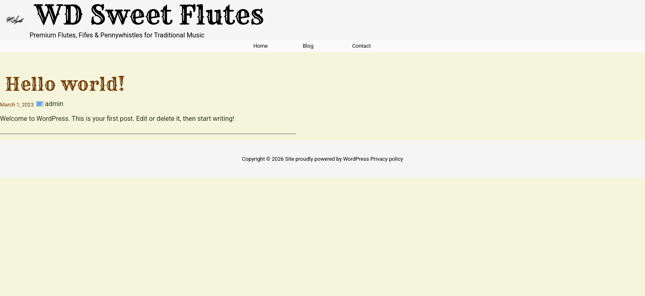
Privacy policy (386, 159)
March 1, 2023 (17, 105)
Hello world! (65, 84)
